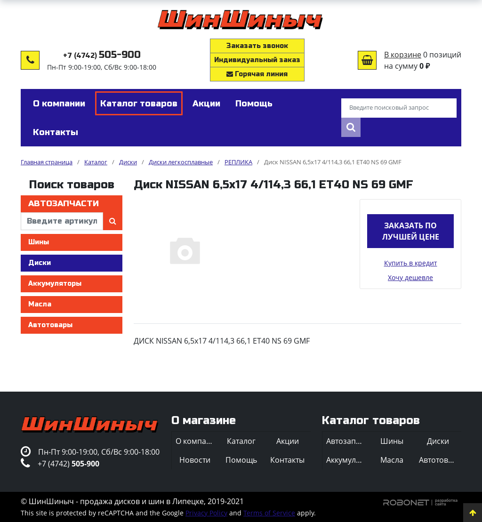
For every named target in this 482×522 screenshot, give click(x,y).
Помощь (241, 460)
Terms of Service (269, 512)
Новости (194, 460)
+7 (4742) (102, 56)
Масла (39, 304)
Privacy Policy (206, 512)
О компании (197, 441)
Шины (38, 242)
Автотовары (50, 325)
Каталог (241, 441)
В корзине (402, 54)
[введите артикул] (62, 221)
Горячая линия (257, 74)
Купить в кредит (410, 262)
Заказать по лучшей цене (410, 231)
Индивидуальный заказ (257, 60)
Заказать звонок (257, 46)
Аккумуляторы (54, 284)
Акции (287, 441)
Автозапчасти (63, 204)
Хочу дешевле (410, 277)
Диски (39, 263)
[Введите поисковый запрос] (399, 108)
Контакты (287, 460)
